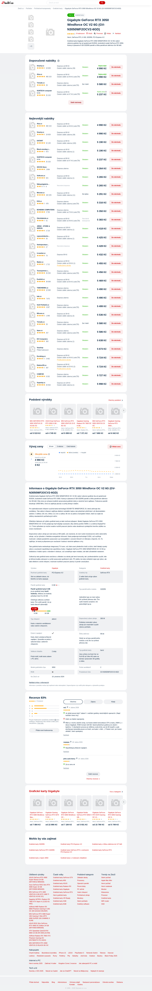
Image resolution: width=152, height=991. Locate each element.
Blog (53, 982)
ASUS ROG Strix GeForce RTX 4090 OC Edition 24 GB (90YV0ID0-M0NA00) (39, 926)
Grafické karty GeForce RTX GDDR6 (41, 850)
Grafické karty (58, 8)
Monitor (103, 889)
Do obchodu (116, 67)
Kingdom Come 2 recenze (67, 963)
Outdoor (92, 956)
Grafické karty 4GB (59, 901)
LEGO (70, 953)
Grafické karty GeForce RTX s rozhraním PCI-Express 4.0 (75, 851)
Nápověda (45, 982)
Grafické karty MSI (59, 880)
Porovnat (98, 33)
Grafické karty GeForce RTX (102, 850)
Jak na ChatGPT (65, 971)
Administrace (62, 982)
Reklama (120, 982)
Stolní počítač (106, 877)
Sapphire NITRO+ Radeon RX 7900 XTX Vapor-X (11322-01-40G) (39, 902)
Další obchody (76, 102)
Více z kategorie (116, 792)
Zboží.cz (21, 8)
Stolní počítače (82, 901)
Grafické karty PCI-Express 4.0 (71, 844)
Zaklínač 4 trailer (50, 963)
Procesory (80, 880)
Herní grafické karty (60, 895)
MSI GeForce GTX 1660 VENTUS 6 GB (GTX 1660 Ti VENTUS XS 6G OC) (39, 894)
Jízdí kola (83, 956)
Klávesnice (105, 892)
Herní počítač (106, 883)
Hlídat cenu (115, 447)
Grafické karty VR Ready (61, 898)
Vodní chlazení (82, 892)
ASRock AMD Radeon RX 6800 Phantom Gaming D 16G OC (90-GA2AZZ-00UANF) (39, 909)
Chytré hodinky (34, 953)
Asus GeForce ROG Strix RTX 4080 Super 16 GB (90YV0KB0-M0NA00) (39, 887)
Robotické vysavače (44, 956)
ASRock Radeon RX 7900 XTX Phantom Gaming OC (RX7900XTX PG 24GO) (40, 938)
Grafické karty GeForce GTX (63, 877)
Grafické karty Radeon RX (62, 886)
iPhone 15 (62, 953)
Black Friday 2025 (111, 956)
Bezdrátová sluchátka (49, 953)
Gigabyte (55, 568)
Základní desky (82, 877)
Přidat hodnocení (43, 350)
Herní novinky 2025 (35, 963)
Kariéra (80, 984)
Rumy (55, 956)
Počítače (29, 8)
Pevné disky (81, 886)
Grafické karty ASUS (60, 883)
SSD (102, 904)
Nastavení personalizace (91, 982)
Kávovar (111, 953)
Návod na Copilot (52, 971)
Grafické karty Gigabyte (61, 889)
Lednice (32, 956)
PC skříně (80, 889)
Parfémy (62, 956)
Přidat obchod (34, 982)
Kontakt (72, 984)
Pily (68, 956)
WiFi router (105, 901)
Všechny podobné (115, 400)
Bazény (99, 956)
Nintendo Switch (92, 953)
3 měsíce (60, 446)
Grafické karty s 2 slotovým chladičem (74, 858)
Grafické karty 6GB (59, 904)
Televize (102, 953)
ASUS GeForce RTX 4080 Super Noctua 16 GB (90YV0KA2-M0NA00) (38, 880)
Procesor (104, 895)
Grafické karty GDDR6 (36, 844)
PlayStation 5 (79, 953)
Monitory (80, 898)
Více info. (40, 723)
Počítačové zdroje (83, 895)
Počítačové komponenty (42, 8)
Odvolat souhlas (108, 982)
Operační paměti (83, 883)
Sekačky (75, 956)
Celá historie (71, 446)
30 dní (51, 446)
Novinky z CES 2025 (36, 971)
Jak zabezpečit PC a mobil (88, 963)
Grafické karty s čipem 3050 (38, 858)
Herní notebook (106, 886)
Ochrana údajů (75, 982)
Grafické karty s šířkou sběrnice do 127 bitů (107, 844)
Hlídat (107, 33)
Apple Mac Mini (106, 880)
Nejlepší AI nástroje (97, 971)
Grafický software (83, 904)
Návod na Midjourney (81, 971)
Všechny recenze (92, 779)
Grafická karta (106, 898)
